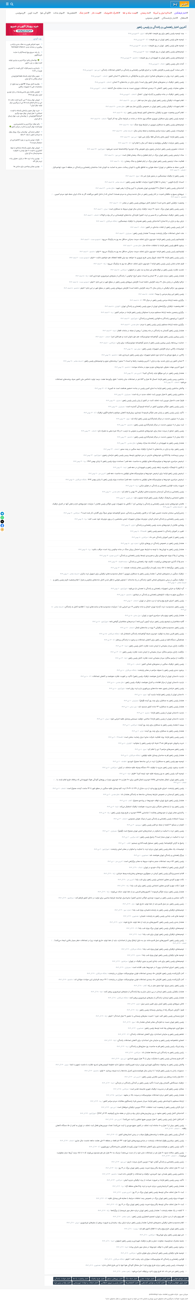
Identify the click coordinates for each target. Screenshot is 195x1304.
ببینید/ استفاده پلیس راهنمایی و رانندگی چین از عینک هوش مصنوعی (156, 818)
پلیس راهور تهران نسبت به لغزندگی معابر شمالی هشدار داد (160, 1022)
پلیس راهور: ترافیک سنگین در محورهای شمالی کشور (163, 664)
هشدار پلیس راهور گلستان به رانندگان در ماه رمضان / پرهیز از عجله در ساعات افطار (150, 330)
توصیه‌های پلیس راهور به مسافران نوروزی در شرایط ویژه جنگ (159, 124)
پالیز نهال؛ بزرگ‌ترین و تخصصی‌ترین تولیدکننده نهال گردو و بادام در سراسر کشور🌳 (25, 125)
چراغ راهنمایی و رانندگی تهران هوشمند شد (166, 855)
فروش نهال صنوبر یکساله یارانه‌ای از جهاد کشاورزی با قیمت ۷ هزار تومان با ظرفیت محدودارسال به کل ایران (26, 150)
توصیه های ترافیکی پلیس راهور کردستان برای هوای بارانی (160, 1253)
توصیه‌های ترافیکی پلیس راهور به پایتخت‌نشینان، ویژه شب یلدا (158, 910)
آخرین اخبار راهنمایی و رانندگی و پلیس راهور (161, 27)
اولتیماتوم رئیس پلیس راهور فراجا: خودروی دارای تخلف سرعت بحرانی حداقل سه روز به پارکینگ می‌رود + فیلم (140, 251)
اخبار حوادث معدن (147, 1278)
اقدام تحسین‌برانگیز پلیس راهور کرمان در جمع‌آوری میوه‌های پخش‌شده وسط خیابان (150, 873)
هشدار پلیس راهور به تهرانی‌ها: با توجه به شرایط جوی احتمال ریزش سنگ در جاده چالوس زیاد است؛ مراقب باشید (138, 549)
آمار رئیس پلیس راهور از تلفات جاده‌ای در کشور (165, 227)
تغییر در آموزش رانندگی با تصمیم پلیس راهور (166, 531)
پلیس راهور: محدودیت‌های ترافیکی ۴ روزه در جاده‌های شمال (159, 627)
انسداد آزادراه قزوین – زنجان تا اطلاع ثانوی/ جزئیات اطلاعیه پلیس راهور (155, 182)
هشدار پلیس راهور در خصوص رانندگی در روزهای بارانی (162, 543)
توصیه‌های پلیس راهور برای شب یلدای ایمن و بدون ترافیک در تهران (156, 961)
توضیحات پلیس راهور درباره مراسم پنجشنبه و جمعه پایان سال (159, 130)
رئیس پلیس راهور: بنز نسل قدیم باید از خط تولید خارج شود (160, 903)
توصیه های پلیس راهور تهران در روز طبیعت (166, 39)
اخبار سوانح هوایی (180, 1278)
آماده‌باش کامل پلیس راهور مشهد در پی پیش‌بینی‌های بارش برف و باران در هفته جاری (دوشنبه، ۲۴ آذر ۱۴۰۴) (140, 1113)
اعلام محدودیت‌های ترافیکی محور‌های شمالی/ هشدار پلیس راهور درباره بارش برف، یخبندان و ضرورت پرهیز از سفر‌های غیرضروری (132, 1222)
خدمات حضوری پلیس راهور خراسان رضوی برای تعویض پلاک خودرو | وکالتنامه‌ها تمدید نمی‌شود (145, 149)
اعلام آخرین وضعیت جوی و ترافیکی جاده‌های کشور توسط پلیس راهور (156, 112)
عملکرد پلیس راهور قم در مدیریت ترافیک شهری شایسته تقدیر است (157, 1089)
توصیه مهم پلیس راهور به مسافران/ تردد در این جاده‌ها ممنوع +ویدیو (156, 761)
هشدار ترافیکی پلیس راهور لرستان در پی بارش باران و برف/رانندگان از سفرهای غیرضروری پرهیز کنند (144, 991)
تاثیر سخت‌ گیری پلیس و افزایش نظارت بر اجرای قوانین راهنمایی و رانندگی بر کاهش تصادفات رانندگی (142, 70)
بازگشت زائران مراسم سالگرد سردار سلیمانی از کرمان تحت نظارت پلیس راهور (153, 652)
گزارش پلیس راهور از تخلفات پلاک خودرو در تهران (164, 867)
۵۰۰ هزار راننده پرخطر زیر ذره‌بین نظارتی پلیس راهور (163, 1076)
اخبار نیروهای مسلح (114, 1278)
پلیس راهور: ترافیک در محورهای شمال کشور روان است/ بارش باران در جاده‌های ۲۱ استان (148, 82)
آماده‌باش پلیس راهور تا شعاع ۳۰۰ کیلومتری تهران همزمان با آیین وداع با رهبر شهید (150, 188)
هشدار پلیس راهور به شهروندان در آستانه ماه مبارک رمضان (160, 443)
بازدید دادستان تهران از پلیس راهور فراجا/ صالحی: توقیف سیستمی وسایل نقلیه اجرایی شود (147, 718)
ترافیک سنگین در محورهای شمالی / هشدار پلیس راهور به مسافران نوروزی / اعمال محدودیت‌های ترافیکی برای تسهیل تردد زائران (132, 573)
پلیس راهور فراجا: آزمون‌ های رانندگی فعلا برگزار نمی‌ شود (161, 136)
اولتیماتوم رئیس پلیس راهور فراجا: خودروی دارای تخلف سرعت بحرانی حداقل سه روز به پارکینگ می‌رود (143, 239)
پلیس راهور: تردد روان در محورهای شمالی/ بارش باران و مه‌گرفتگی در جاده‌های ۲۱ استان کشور (146, 76)
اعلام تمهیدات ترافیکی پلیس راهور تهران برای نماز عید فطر (161, 100)
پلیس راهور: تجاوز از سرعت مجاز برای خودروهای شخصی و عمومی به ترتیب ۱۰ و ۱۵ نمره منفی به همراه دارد (141, 430)
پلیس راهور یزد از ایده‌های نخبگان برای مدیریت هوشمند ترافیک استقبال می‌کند (152, 806)
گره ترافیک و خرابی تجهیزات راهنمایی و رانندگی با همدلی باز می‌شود (156, 588)
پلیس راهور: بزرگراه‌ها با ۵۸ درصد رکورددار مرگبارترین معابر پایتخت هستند (154, 567)
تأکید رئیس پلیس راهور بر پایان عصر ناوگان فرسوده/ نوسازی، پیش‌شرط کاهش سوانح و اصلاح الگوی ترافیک (140, 412)
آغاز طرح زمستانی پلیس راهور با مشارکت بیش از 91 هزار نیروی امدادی (156, 1058)
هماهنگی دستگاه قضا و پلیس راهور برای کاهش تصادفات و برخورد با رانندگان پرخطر (150, 639)
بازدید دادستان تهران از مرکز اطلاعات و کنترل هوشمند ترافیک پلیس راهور (154, 682)
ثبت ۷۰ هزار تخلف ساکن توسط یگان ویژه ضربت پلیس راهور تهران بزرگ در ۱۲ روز (151, 1204)
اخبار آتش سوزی (163, 1278)
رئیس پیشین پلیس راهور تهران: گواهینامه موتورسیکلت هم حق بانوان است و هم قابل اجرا (147, 336)
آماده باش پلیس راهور (175, 63)
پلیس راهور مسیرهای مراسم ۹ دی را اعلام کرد (166, 749)
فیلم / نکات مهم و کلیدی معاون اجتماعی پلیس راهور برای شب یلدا (157, 885)
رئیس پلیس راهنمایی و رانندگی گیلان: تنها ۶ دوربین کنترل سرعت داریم (155, 1161)
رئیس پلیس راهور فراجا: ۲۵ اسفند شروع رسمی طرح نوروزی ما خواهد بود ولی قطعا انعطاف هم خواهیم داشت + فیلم (137, 257)
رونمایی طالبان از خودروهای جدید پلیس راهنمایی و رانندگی (160, 525)
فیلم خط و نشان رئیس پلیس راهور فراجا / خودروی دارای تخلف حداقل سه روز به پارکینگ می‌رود (145, 263)
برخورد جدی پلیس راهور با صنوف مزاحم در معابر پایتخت (161, 670)
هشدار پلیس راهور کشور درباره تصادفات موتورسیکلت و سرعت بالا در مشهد (154, 1095)
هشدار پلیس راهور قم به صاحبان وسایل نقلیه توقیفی (163, 755)
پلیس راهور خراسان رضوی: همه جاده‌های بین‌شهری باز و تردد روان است (155, 688)
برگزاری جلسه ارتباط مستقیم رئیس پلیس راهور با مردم (162, 324)
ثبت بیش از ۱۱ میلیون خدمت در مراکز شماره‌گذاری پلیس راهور (159, 424)
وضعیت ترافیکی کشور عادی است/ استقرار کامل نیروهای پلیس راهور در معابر (153, 202)
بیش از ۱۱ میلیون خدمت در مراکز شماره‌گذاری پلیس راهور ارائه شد (157, 418)
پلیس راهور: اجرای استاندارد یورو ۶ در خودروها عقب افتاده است (158, 967)
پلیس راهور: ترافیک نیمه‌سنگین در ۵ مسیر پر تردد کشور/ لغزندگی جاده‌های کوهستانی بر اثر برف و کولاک (142, 215)
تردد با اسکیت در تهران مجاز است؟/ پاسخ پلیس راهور (162, 837)
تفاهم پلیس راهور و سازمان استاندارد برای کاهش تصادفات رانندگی (157, 1034)
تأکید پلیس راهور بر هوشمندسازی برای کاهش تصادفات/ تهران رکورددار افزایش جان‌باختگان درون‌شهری (142, 1146)
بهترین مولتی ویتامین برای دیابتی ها (26, 166)
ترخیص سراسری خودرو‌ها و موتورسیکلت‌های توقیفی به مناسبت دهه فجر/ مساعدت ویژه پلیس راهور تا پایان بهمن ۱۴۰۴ (136, 479)
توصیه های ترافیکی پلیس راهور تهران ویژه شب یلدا (163, 955)
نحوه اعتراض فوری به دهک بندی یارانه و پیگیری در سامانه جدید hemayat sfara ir (26, 45)
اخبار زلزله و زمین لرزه (62, 1282)
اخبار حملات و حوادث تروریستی (85, 1282)
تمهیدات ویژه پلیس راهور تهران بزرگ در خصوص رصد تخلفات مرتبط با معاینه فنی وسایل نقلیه (146, 1198)
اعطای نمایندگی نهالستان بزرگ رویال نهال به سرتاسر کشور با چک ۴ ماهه (25, 133)
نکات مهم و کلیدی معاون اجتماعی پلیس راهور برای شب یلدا (159, 879)
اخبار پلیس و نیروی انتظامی (112, 1282)
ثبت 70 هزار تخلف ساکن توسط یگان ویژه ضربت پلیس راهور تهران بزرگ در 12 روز (151, 1167)
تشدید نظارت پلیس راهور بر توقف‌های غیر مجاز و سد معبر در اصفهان (156, 269)
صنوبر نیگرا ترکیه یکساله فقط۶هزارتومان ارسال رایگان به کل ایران (26, 77)
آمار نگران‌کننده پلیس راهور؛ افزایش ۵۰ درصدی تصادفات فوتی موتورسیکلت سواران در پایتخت (146, 973)
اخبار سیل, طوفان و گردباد (177, 1282)
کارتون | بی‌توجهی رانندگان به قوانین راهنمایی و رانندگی (161, 318)
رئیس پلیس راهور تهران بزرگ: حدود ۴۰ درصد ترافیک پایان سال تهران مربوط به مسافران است (146, 209)
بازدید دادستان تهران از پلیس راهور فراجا (167, 712)
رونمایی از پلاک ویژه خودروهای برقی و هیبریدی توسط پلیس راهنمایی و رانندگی (152, 555)
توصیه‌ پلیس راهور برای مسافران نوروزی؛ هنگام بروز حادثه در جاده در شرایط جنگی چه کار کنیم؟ (146, 118)
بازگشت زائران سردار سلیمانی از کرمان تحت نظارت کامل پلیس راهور (156, 645)
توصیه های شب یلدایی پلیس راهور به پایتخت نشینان (162, 916)
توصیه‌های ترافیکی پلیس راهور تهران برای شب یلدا (163, 934)
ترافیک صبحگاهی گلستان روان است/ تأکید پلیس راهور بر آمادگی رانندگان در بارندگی (149, 1082)
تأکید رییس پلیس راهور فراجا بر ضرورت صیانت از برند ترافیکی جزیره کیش (154, 1180)
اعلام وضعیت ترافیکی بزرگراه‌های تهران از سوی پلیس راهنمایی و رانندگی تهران (153, 306)
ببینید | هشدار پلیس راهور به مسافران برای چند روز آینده (161, 724)
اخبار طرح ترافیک (97, 1278)
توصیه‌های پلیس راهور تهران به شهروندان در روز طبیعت (161, 57)
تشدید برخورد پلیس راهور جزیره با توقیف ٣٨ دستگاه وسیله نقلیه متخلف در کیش (151, 767)
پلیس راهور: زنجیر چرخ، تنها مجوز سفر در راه (166, 985)
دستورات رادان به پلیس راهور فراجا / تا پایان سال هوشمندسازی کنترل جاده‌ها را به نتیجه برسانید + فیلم (142, 1070)
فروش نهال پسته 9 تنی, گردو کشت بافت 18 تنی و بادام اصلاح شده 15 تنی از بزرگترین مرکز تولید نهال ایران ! (25, 103)
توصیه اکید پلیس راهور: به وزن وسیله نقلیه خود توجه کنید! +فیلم (158, 773)
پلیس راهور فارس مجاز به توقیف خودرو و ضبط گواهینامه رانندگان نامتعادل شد (152, 633)
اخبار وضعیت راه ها (80, 1278)
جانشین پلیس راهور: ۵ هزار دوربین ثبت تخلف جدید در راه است (158, 394)
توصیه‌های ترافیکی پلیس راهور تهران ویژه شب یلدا (163, 949)
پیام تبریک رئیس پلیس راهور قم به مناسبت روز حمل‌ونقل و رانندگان (157, 1046)
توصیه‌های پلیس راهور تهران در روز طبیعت (167, 51)
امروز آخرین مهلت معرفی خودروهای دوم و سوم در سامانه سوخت (158, 367)
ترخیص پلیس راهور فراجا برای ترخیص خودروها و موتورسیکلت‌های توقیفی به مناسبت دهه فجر (145, 473)
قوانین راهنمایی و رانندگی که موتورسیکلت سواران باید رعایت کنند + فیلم (155, 1259)
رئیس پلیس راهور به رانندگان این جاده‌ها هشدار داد (163, 1052)
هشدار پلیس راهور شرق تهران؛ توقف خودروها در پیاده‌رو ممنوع (158, 800)
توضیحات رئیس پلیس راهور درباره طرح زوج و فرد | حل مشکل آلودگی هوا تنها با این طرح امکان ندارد (143, 1265)
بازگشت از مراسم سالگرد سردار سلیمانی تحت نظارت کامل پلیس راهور (156, 658)
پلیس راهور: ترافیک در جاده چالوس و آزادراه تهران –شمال (160, 94)
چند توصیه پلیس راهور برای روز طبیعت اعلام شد (164, 33)
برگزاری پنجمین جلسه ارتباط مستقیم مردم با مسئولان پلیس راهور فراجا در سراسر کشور (149, 312)
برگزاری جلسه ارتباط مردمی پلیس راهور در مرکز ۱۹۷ (163, 300)
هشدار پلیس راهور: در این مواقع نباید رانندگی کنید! (163, 373)
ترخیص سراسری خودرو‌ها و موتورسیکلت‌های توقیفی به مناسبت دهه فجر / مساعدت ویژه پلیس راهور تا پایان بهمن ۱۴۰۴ (135, 461)
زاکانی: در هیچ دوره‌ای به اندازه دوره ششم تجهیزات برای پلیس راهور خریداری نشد (151, 354)
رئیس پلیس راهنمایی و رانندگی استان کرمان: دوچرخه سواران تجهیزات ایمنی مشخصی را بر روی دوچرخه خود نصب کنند (136, 519)
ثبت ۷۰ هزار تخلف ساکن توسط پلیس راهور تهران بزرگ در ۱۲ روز (158, 1192)
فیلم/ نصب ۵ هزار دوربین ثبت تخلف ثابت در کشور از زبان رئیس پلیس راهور (153, 400)
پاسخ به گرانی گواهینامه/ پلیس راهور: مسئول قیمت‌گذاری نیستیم (158, 843)
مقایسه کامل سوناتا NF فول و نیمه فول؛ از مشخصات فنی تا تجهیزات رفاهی (26, 85)
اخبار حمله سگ (131, 1278)
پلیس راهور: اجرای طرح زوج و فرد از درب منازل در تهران (161, 600)
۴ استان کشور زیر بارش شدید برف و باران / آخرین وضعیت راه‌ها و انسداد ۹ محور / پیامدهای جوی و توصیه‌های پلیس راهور (134, 361)
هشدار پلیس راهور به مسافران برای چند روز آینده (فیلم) (162, 700)
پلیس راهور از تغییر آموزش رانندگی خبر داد (166, 537)
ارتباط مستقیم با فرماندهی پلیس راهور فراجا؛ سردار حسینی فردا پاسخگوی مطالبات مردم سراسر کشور (143, 1101)
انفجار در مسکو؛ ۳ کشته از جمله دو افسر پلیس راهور (163, 824)
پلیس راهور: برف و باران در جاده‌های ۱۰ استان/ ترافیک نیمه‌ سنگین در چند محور (152, 449)
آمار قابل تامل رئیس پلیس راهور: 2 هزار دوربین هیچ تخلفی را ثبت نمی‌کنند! (153, 1119)
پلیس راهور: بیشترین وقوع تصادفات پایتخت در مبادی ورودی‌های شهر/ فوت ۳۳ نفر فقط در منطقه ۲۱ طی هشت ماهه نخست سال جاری (129, 1140)
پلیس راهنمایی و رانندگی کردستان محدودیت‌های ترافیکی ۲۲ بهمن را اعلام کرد (153, 491)
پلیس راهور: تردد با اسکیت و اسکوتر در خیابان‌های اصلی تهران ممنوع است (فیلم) (151, 830)
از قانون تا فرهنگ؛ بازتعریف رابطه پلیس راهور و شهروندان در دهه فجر (156, 467)
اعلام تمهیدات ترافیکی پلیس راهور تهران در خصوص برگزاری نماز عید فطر (155, 106)
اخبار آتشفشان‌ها (132, 1282)
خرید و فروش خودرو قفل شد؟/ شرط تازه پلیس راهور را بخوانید (158, 743)
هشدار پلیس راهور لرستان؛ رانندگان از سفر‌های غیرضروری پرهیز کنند (156, 997)
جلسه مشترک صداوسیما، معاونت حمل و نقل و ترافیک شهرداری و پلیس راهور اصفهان (149, 1240)
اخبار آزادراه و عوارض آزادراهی (153, 1282)
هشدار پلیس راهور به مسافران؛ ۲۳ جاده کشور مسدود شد (161, 706)
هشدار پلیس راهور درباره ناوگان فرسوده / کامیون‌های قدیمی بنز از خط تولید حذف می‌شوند (147, 891)
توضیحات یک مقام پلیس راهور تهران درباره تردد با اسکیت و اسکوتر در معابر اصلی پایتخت (147, 849)
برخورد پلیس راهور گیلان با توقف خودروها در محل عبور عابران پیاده (156, 1247)
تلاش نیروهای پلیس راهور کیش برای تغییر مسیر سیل (162, 1003)
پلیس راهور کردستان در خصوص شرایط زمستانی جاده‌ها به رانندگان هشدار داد (152, 794)
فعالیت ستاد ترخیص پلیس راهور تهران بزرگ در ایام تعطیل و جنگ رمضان (154, 161)
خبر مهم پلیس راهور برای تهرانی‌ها (170, 1234)
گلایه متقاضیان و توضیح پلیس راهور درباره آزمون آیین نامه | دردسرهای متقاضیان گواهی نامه (146, 621)
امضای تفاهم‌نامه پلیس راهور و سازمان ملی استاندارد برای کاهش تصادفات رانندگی (150, 1040)
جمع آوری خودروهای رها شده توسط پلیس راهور (164, 1028)
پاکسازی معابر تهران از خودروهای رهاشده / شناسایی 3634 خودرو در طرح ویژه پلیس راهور (147, 812)
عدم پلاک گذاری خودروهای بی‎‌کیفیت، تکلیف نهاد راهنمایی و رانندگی (156, 561)
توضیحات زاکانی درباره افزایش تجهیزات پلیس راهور (163, 348)
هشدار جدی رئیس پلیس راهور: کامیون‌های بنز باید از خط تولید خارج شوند (153, 922)
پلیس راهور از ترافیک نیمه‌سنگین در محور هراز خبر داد (162, 176)
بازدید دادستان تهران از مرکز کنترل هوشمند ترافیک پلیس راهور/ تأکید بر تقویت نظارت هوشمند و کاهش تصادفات (138, 676)
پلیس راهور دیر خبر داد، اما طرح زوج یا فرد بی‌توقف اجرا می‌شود (158, 1271)
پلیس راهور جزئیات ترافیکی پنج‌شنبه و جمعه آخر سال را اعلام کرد (158, 142)
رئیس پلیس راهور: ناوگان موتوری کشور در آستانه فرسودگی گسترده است (155, 406)
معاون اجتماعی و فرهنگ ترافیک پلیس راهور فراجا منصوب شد (159, 497)
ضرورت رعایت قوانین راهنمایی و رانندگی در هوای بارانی (161, 485)
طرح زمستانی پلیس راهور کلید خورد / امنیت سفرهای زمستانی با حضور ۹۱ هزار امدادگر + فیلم (146, 1016)
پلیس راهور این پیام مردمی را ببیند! (169, 294)
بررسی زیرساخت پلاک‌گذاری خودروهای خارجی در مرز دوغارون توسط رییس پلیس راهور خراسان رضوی (143, 455)
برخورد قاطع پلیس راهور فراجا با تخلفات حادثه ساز (163, 245)
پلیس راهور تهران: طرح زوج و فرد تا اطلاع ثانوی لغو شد (161, 1228)
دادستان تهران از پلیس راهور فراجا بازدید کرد (166, 694)
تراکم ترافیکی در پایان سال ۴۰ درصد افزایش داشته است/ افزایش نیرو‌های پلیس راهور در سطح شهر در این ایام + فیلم (137, 282)
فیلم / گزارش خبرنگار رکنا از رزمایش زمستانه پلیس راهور (162, 1009)
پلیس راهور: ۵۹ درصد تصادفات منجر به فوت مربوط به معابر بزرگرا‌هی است (154, 861)
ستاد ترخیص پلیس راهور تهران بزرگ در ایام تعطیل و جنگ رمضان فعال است (153, 155)
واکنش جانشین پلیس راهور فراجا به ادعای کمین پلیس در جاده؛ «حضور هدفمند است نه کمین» (146, 388)
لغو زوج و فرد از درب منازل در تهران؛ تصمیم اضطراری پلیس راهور (158, 1216)
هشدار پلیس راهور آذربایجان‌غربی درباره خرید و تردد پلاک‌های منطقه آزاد (154, 1186)
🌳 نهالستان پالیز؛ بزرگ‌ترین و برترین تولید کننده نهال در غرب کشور (25, 61)
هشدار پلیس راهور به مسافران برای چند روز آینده (164, 731)
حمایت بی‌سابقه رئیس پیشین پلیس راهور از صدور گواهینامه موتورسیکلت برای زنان (150, 342)
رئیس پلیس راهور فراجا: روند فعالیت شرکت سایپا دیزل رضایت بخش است (154, 737)
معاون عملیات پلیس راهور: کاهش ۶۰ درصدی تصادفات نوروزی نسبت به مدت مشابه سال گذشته (146, 88)
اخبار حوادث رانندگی (62, 1278)
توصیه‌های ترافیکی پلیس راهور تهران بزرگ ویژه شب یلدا (161, 928)
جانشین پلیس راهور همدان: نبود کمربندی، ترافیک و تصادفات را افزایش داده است (151, 1174)
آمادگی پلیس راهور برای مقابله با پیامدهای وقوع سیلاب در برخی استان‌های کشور (151, 1134)
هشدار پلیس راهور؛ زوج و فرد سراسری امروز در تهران (163, 615)
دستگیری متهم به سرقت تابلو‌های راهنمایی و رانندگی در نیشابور (158, 594)
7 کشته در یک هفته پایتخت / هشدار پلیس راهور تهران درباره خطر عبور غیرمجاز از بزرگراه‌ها (147, 1210)
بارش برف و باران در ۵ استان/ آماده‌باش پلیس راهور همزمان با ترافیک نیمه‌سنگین (151, 221)
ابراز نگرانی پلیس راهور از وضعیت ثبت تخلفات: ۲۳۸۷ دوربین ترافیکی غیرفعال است (150, 1107)
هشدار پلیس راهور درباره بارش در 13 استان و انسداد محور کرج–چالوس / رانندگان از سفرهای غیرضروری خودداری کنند (136, 275)
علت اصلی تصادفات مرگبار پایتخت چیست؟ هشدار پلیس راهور (158, 233)
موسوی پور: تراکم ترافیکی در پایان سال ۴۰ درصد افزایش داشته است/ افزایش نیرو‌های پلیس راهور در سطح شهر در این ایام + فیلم (132, 288)
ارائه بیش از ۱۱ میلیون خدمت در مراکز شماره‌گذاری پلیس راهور (159, 437)
